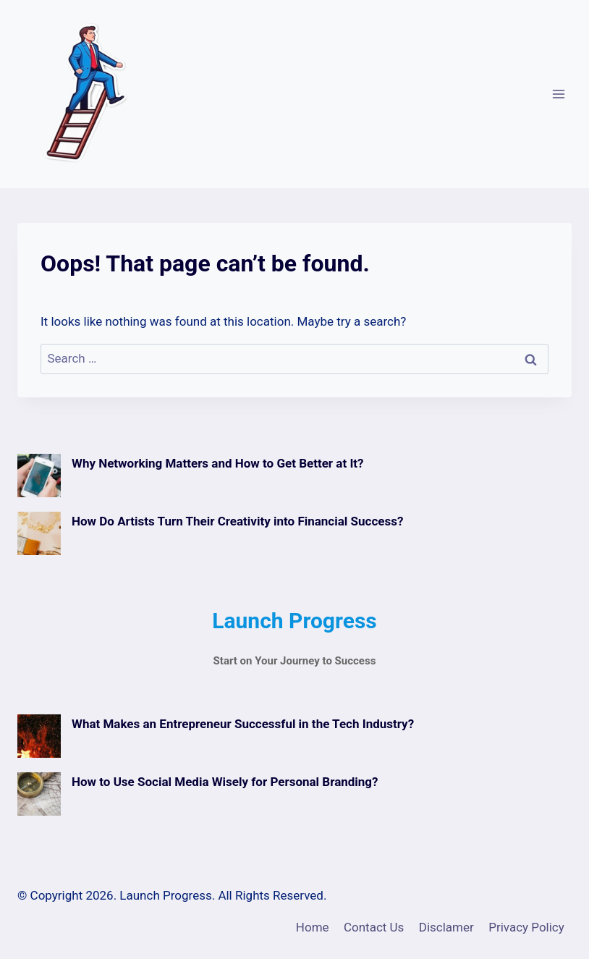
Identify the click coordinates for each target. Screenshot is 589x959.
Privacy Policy (526, 927)
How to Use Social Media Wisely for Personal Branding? (225, 781)
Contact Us (374, 927)
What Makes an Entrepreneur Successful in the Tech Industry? (243, 724)
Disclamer (446, 927)
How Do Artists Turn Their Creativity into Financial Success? (237, 521)
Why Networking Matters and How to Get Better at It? (218, 463)
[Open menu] (558, 94)
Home (312, 927)
